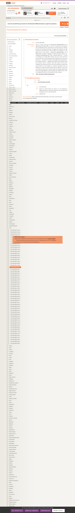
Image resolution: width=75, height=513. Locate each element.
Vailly (10, 482)
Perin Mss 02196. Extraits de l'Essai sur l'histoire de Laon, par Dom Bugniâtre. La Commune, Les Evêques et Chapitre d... (16, 251)
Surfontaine (11, 474)
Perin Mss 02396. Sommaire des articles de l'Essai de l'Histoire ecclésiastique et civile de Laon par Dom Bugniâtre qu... (16, 316)
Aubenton (11, 61)
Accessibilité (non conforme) (32, 102)
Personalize (45, 510)
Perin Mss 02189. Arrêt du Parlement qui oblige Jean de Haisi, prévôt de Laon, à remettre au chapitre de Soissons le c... (16, 247)
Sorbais (10, 472)
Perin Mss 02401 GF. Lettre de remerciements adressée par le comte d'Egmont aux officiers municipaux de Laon (16, 320)
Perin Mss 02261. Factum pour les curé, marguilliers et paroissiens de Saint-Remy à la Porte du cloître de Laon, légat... (16, 280)
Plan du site (13, 102)
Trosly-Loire (11, 478)
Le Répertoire (27, 8)
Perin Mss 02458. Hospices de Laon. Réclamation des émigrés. (16, 339)
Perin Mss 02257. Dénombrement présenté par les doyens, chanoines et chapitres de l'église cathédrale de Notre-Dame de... (16, 279)
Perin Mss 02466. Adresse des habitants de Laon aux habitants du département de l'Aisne (16, 341)
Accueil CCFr (8, 17)
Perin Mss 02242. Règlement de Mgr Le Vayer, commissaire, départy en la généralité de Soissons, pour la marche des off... (16, 271)
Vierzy (10, 496)
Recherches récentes (64, 8)
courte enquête (51, 238)
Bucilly (10, 114)
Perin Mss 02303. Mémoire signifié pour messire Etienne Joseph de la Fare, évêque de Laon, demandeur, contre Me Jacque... (16, 296)
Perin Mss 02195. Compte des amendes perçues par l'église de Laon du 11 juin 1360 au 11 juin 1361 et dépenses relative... (16, 249)
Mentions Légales (21, 102)
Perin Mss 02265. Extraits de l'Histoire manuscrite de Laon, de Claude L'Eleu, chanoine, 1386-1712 (16, 282)
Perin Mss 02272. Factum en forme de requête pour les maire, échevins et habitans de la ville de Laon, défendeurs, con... (16, 284)
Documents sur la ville (45, 82)
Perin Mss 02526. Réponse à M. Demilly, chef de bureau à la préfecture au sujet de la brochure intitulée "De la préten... (16, 343)
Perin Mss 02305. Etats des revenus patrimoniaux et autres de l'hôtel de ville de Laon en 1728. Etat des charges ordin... (16, 298)
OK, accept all (17, 510)
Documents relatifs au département (46, 74)
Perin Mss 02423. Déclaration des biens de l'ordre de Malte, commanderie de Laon (16, 329)
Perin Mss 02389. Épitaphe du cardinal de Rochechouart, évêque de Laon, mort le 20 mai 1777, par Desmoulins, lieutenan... (16, 314)
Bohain (11, 94)
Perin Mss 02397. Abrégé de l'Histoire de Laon (16, 318)
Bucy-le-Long (12, 116)
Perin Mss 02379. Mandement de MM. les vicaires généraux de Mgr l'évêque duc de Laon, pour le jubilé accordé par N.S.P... (16, 312)
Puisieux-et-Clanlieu (13, 418)
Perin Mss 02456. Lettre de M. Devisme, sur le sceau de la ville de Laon (16, 337)
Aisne (37, 74)
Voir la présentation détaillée (60, 35)
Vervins (10, 490)
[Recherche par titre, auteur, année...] (11, 13)
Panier (53, 8)
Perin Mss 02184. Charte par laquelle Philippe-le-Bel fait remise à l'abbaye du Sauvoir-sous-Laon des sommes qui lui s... (16, 243)
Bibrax (10, 83)
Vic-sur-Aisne (11, 494)
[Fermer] (59, 237)
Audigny (11, 63)
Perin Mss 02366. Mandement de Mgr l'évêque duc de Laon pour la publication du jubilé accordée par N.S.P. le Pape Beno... (16, 308)
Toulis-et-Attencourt (13, 476)
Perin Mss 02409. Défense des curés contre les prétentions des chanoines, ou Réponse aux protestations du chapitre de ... (16, 327)
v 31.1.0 (66, 102)
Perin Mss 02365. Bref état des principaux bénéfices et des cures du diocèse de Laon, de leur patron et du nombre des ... (16, 306)
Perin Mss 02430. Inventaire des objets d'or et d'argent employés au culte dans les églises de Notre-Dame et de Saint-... (16, 333)
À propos (54, 2)
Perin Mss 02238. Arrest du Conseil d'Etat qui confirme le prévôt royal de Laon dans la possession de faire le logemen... (16, 269)
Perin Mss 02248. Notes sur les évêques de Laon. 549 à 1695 (16, 275)
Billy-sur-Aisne (12, 87)
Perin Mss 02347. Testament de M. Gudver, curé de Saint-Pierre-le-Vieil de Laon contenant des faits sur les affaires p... (16, 302)
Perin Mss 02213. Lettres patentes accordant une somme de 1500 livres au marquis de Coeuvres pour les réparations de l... (16, 261)
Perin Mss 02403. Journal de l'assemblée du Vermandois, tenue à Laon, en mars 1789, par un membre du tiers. (16, 322)
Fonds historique (11, 41)
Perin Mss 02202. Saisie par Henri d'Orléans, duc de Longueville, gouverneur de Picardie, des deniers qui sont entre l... (16, 253)
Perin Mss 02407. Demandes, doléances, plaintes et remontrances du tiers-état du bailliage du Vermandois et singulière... (16, 323)
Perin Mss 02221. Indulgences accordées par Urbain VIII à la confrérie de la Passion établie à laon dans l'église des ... (16, 265)
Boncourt (11, 96)
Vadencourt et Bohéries (13, 480)
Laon (39, 82)
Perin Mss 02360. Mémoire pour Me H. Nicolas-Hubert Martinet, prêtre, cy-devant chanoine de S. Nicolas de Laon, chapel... (16, 304)
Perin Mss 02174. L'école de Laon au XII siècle (16, 232)
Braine (10, 100)
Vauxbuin (11, 488)
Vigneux (10, 498)
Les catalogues (13, 8)
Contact (64, 2)
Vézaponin (11, 492)
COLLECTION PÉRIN (12, 43)
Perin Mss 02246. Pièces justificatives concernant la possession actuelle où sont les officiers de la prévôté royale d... (16, 273)
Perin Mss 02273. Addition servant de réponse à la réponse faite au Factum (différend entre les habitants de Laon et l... (16, 286)
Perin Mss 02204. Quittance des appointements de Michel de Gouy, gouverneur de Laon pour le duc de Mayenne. (16, 255)
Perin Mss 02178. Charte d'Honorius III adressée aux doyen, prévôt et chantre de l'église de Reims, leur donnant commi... (16, 234)
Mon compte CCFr (47, 3)
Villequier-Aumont (12, 502)
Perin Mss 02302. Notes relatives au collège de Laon (16, 294)
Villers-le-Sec (11, 506)
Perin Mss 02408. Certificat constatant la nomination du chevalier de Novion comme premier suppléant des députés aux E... (16, 325)
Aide (68, 2)
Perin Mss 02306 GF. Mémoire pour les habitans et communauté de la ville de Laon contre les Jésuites (16, 300)
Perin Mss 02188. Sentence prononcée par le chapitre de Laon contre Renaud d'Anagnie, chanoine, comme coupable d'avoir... (16, 245)
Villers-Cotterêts (12, 504)
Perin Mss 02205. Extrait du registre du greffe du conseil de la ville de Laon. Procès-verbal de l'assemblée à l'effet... (16, 257)
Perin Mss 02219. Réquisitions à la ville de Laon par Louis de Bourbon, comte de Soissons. (16, 263)
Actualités (59, 2)
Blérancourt (11, 93)
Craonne (10, 171)
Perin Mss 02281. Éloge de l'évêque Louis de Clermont (16, 288)
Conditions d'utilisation (43, 102)
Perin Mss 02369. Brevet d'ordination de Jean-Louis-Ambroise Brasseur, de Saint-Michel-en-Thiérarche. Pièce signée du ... (16, 310)
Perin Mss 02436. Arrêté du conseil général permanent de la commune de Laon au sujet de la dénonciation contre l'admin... (16, 335)
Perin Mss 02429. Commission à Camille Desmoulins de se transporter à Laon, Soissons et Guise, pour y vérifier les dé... (16, 331)
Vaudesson (11, 486)
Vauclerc (11, 484)
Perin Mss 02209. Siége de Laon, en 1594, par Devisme (16, 259)
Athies (10, 59)
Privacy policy (58, 510)
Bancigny (11, 65)
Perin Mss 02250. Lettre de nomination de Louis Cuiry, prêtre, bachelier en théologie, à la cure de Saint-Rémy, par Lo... (16, 277)
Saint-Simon (11, 455)
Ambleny (11, 52)
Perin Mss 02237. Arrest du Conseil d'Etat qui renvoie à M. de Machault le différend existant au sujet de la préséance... (16, 267)
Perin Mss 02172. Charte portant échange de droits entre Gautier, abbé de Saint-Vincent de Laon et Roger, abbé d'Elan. (16, 230)
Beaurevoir (11, 75)
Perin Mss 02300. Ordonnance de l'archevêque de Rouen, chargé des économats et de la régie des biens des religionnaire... (16, 292)
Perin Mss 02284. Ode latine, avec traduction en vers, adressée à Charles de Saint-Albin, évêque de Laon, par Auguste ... (16, 290)
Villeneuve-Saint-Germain (14, 500)
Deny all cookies (32, 510)
